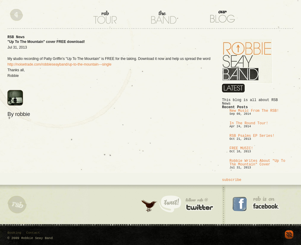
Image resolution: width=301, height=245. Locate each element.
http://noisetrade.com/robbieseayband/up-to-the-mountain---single (59, 64)
